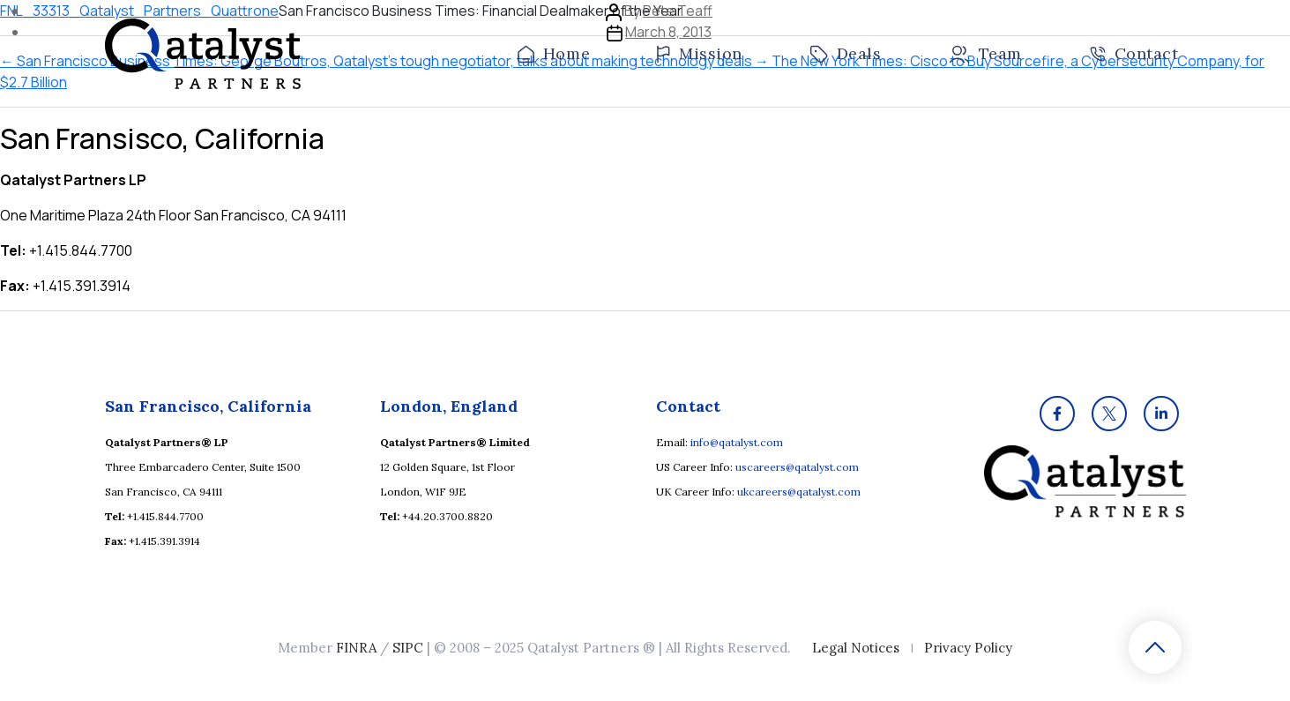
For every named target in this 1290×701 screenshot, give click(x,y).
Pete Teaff (677, 10)
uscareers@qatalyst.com (797, 467)
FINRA (356, 647)
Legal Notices (855, 647)
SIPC (407, 647)
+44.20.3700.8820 (447, 516)
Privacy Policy (968, 647)
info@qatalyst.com (736, 442)
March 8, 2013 (668, 31)
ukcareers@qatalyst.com (799, 491)
